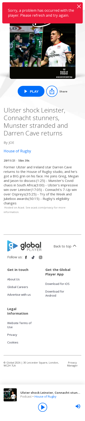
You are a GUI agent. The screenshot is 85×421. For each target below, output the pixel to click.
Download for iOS (57, 284)
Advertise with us (19, 295)
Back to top (65, 246)
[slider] (78, 406)
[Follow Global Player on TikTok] (33, 259)
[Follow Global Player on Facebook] (26, 259)
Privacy (12, 335)
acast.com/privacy (42, 207)
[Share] (56, 91)
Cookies (12, 342)
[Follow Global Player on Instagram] (40, 259)
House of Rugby (45, 396)
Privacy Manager (72, 364)
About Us (13, 279)
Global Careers (17, 287)
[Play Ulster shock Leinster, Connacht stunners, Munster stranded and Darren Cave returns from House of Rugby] (31, 91)
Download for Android (54, 293)
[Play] (42, 407)
